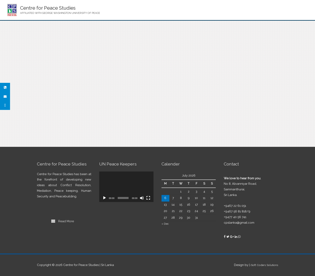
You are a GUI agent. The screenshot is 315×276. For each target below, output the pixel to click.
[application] (126, 186)
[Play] (104, 198)
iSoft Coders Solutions (262, 265)
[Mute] (142, 198)
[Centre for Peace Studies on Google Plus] (232, 236)
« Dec (166, 223)
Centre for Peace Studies (48, 8)
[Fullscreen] (148, 198)
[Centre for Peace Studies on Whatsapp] (239, 236)
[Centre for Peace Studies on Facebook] (225, 236)
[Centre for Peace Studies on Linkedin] (236, 236)
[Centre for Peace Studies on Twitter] (228, 236)
